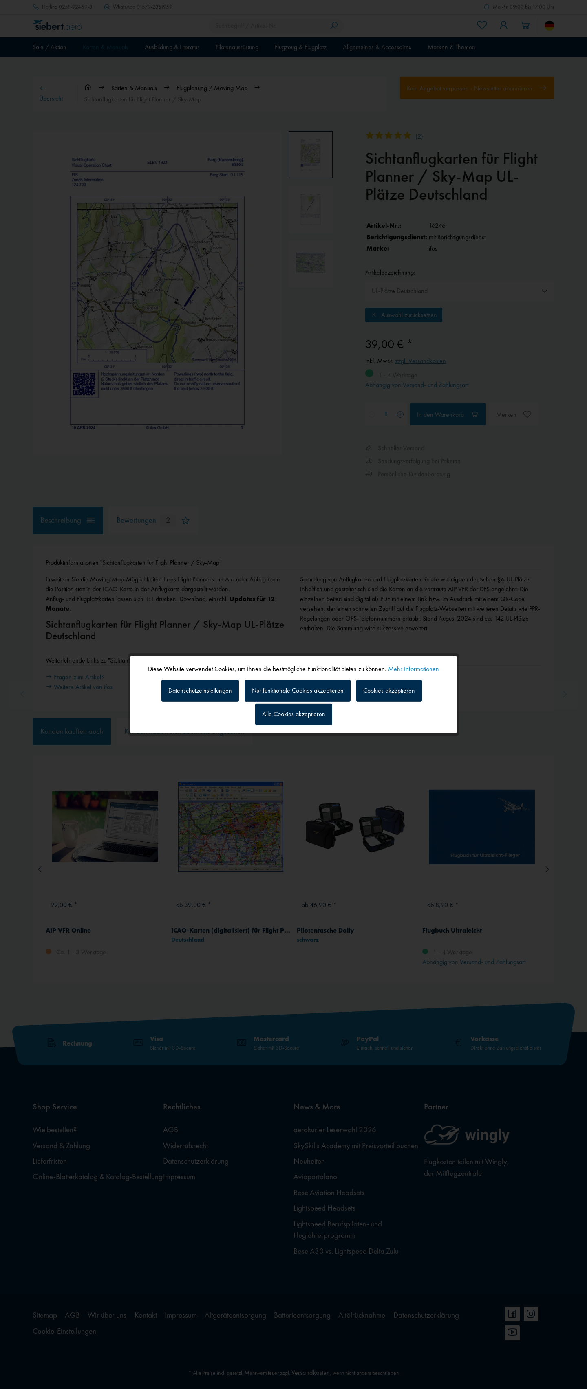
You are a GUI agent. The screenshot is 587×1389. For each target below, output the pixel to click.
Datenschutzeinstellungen (200, 690)
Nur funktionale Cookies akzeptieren (298, 690)
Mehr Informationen (413, 668)
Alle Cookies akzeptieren (293, 714)
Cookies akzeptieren (389, 690)
